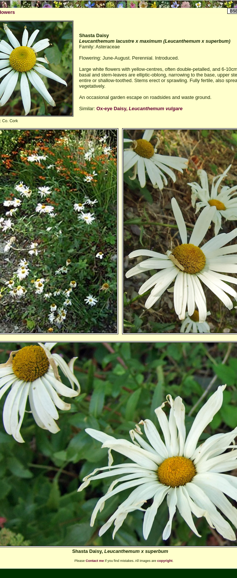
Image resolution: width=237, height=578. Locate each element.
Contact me (95, 561)
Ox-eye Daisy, (139, 108)
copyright (165, 561)
